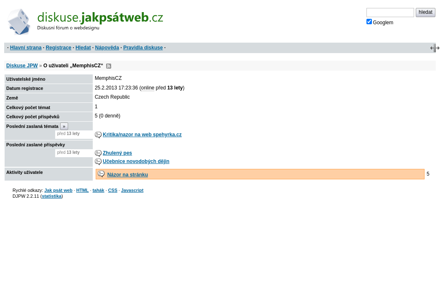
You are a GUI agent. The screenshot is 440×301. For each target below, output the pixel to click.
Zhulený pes (117, 153)
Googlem (380, 22)
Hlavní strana (25, 48)
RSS (108, 66)
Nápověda (107, 48)
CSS (112, 190)
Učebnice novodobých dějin (136, 161)
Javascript (132, 190)
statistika (51, 196)
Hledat (83, 48)
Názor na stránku (127, 175)
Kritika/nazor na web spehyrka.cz (142, 135)
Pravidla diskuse (143, 48)
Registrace (58, 48)
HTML (82, 190)
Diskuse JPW (22, 66)
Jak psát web (58, 190)
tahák (98, 190)
